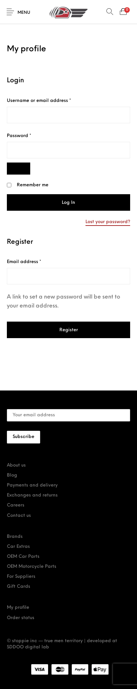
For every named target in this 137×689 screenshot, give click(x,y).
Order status (20, 618)
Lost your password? (107, 222)
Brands (15, 536)
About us (16, 465)
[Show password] (18, 169)
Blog (12, 475)
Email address (34, 261)
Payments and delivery (32, 485)
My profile (18, 607)
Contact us (19, 515)
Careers (15, 505)
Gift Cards (18, 586)
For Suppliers (21, 576)
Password (29, 135)
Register (68, 330)
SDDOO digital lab (28, 647)
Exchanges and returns (32, 495)
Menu (24, 13)
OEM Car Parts (23, 556)
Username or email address (49, 100)
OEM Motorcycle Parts (31, 566)
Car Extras (18, 546)
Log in (68, 202)
